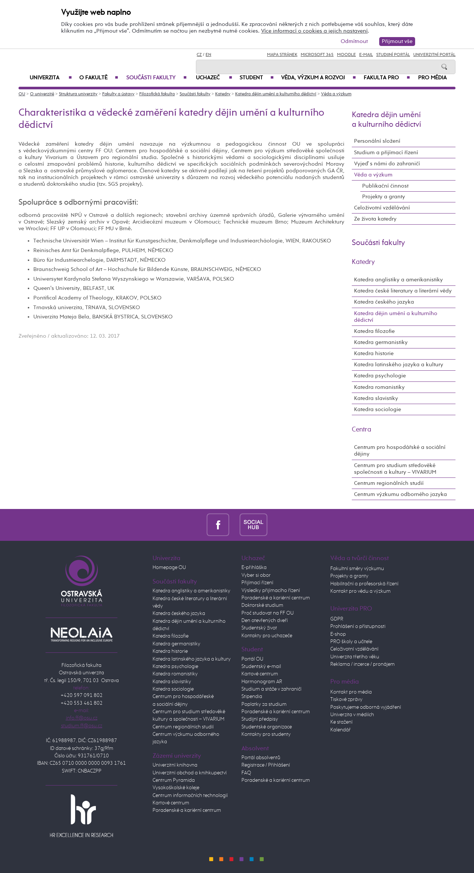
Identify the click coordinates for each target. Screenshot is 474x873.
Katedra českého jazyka (384, 302)
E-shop (338, 634)
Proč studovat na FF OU (267, 613)
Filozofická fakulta (157, 94)
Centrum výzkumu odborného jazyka (400, 494)
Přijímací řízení (257, 582)
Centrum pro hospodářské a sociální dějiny (399, 450)
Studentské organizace (266, 727)
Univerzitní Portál (434, 55)
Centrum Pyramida (174, 780)
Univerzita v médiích (352, 714)
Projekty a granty (383, 196)
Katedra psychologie (380, 375)
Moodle (346, 55)
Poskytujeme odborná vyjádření (365, 707)
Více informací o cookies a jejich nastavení (314, 31)
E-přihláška (254, 567)
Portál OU (252, 659)
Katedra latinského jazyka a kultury (398, 364)
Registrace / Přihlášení (265, 765)
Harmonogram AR (261, 681)
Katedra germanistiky (381, 342)
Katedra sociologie (377, 409)
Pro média (432, 77)
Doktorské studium (262, 605)
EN (208, 55)
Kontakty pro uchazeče (266, 635)
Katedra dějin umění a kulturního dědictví (275, 94)
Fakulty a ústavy (118, 94)
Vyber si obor (256, 575)
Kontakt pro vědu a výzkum (360, 591)
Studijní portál (393, 55)
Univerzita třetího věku (354, 656)
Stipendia (251, 696)
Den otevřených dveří (264, 620)
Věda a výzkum (336, 94)
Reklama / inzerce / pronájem (362, 664)
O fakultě (98, 77)
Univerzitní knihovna (175, 765)
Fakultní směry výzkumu (357, 568)
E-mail (366, 55)
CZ (199, 55)
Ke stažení (341, 722)
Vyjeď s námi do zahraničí (387, 163)
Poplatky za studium (264, 704)
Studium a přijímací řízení (386, 152)
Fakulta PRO (387, 77)
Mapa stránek (282, 55)
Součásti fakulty (156, 77)
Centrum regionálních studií (389, 483)
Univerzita (51, 77)
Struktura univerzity (78, 94)
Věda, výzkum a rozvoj (318, 77)
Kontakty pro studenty (266, 734)
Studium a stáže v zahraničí (271, 689)
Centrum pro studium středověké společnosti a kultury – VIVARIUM (395, 469)
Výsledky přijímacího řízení (270, 590)
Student (257, 77)
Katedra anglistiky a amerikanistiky (398, 279)
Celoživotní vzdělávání (382, 208)
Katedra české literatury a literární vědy (403, 291)
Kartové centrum (171, 803)
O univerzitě (42, 94)
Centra (361, 429)
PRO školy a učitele (351, 641)
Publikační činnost (385, 186)
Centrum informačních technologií (190, 795)
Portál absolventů (260, 757)
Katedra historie (374, 353)
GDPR (336, 619)
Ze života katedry (375, 219)
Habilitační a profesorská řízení (364, 583)
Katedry (222, 94)
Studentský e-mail (261, 666)
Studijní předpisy (259, 719)
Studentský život (259, 628)
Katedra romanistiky (379, 387)
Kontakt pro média (351, 692)
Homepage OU (169, 567)
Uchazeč (214, 77)
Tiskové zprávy (346, 699)
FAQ (246, 773)
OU (22, 94)
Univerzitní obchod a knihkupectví (190, 773)
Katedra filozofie (374, 331)
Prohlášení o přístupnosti (357, 626)
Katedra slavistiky (376, 398)
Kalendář (340, 730)
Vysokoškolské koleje (176, 787)
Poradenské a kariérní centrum (187, 810)
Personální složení (377, 141)
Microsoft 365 (317, 55)
